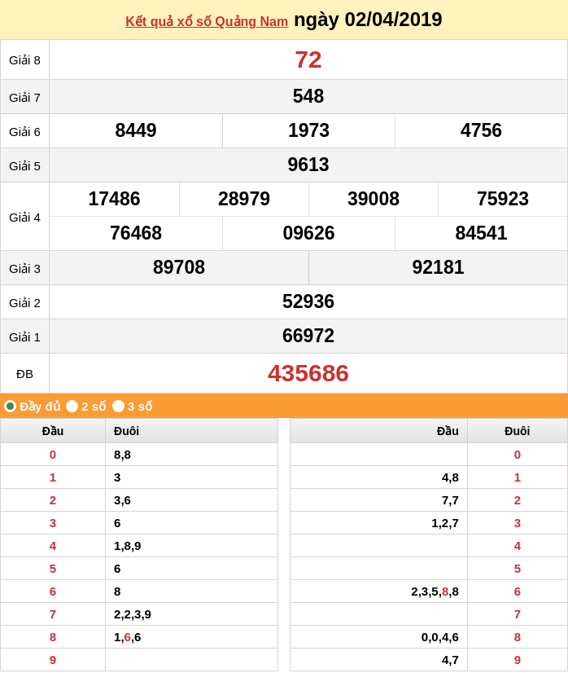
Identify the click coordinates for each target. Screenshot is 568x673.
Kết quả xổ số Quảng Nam (206, 22)
